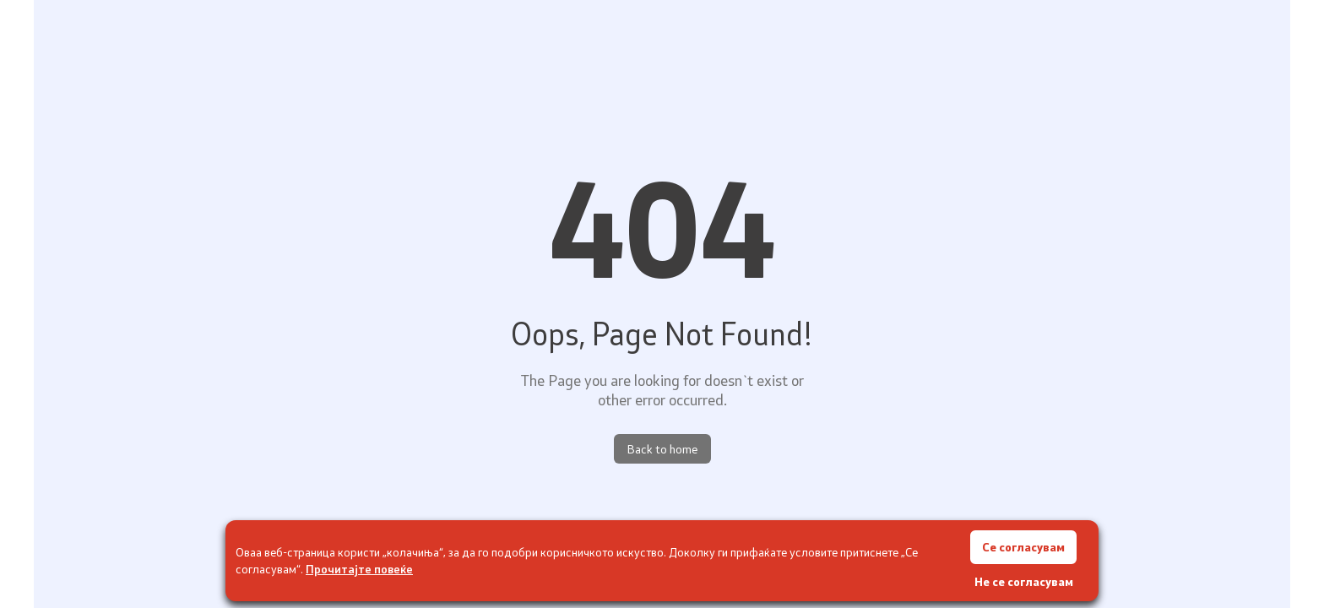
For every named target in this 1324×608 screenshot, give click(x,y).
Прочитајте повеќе (359, 569)
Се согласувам (1023, 547)
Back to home (662, 449)
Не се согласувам (1023, 581)
